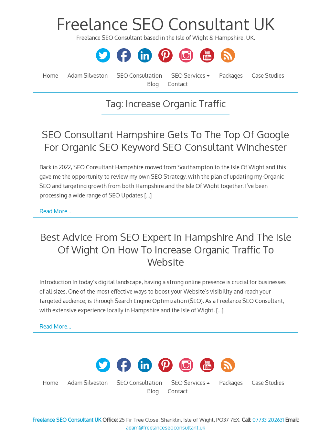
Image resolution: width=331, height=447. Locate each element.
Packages (231, 75)
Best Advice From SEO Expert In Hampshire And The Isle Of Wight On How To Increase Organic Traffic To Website (165, 249)
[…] (148, 195)
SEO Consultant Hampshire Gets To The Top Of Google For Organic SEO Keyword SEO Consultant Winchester (165, 140)
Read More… (55, 211)
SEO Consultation (139, 75)
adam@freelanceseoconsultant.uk (165, 427)
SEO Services (188, 75)
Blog (153, 83)
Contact (178, 83)
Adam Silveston (88, 75)
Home (50, 75)
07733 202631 (268, 420)
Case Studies (268, 75)
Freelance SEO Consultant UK (165, 23)
